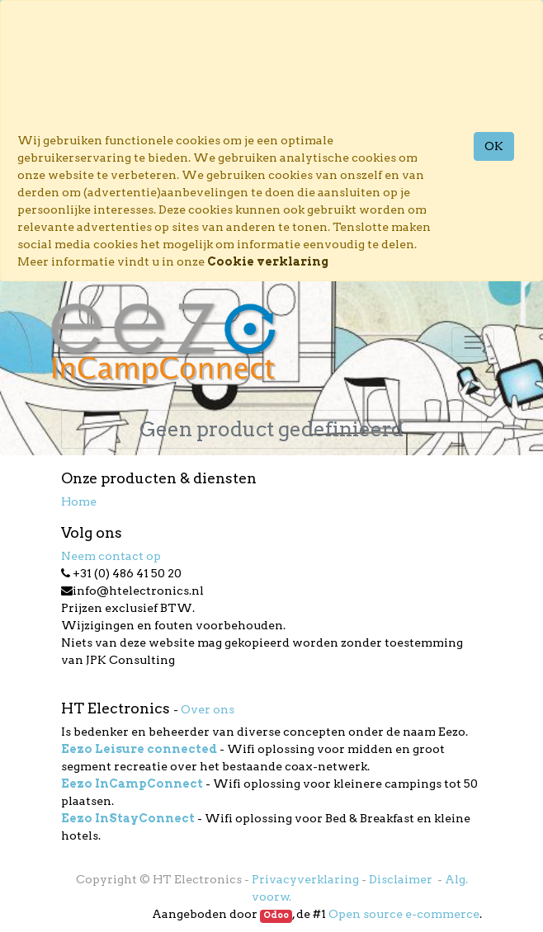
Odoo (276, 915)
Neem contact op (111, 555)
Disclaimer (402, 879)
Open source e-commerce (403, 913)
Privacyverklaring (305, 879)
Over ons (207, 709)
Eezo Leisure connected (139, 748)
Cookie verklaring (267, 261)
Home (79, 501)
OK (493, 146)
